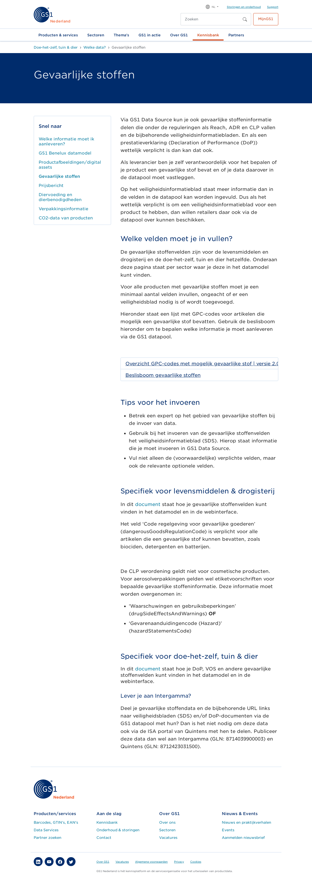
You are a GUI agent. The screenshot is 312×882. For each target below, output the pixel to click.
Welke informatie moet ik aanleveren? (66, 141)
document (147, 504)
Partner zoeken (47, 837)
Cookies (195, 861)
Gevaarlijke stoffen (59, 176)
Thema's (121, 35)
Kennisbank (208, 35)
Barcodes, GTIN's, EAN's (56, 822)
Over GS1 (179, 35)
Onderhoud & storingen (118, 830)
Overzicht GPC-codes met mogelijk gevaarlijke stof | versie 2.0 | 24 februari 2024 (213, 363)
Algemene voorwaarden (151, 861)
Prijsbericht (51, 185)
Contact (103, 837)
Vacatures (168, 837)
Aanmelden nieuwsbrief (243, 837)
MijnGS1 (265, 19)
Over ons (167, 822)
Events (228, 830)
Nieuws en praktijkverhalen (246, 822)
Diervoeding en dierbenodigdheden (60, 197)
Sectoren (95, 35)
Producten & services (58, 35)
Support (272, 6)
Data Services (46, 830)
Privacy (179, 861)
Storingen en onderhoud (244, 6)
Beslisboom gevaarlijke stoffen (163, 375)
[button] (212, 6)
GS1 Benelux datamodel (65, 153)
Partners (236, 35)
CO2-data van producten (66, 217)
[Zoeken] (210, 19)
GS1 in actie (149, 35)
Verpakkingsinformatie (63, 208)
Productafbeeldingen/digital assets (70, 165)
